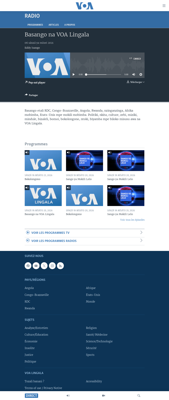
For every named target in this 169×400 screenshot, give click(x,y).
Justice (29, 354)
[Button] (31, 95)
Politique (30, 361)
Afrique (91, 288)
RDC (27, 301)
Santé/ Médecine (96, 334)
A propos (69, 25)
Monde (90, 301)
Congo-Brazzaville (37, 295)
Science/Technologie (99, 341)
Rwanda (30, 308)
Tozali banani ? (34, 381)
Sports (90, 354)
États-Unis (93, 295)
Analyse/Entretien (36, 328)
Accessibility (94, 381)
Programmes (35, 25)
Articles (54, 25)
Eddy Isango (32, 47)
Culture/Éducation (36, 334)
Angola (29, 288)
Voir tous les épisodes (132, 219)
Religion (91, 328)
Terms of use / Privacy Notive (43, 388)
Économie (31, 341)
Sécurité (91, 348)
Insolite (30, 348)
